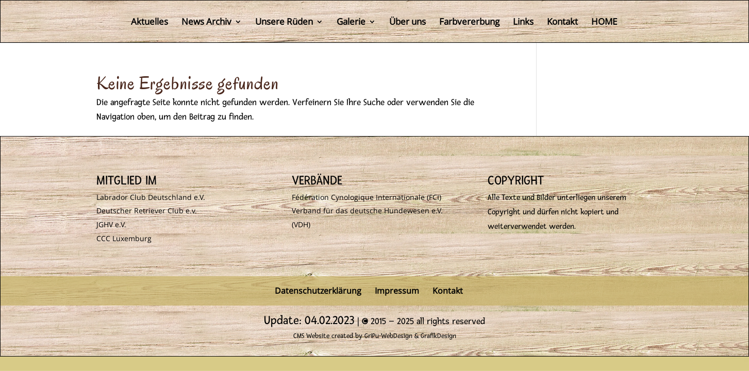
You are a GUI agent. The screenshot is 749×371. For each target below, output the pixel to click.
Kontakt (562, 22)
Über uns (407, 22)
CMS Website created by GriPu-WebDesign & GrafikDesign (374, 336)
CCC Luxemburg (124, 238)
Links (523, 22)
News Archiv (206, 22)
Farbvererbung (469, 22)
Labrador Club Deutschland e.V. (150, 197)
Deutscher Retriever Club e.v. (146, 210)
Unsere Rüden (284, 22)
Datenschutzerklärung (318, 290)
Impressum (397, 290)
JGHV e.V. (111, 224)
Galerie (351, 22)
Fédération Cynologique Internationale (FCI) (366, 197)
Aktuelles (149, 22)
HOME (604, 22)
